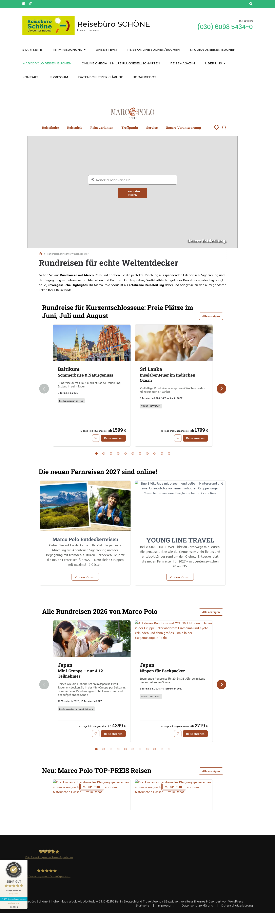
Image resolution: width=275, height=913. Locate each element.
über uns (213, 63)
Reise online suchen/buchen (153, 49)
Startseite (32, 49)
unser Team (106, 49)
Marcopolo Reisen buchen (47, 63)
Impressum (58, 77)
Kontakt (30, 77)
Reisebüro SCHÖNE (113, 24)
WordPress (235, 901)
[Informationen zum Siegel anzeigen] (13, 905)
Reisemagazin (182, 63)
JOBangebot (144, 77)
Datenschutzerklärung (100, 77)
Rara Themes (195, 901)
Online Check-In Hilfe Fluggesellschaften (121, 63)
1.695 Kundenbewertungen (13, 899)
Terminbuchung (67, 49)
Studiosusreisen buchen (213, 49)
